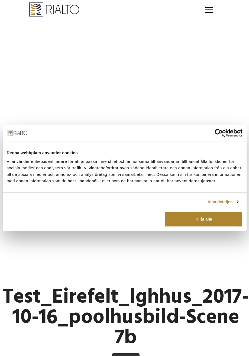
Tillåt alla (203, 218)
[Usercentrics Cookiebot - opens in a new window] (218, 133)
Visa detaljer (220, 201)
